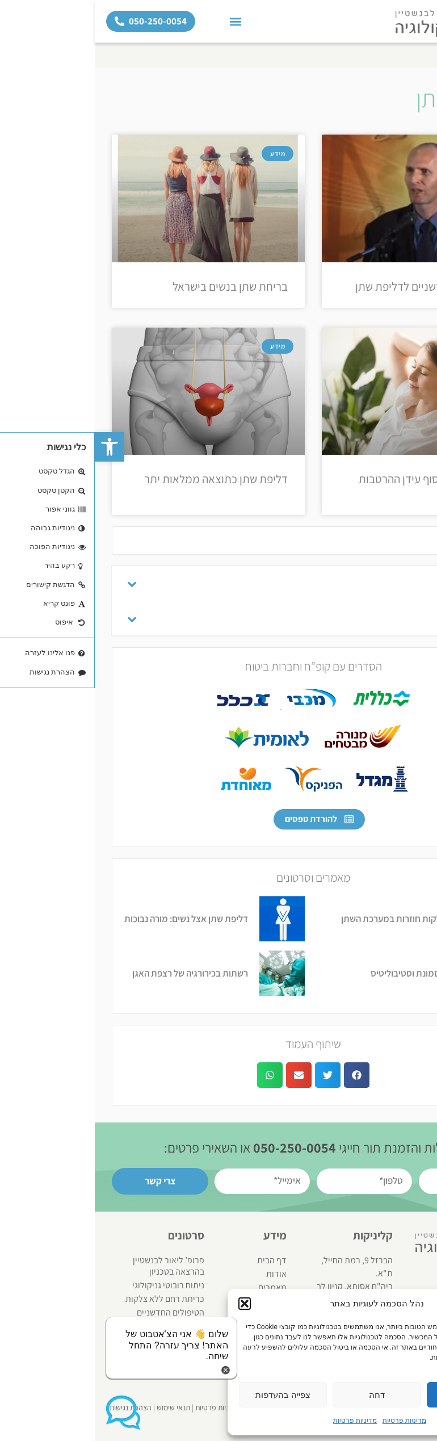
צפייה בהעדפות (188, 1395)
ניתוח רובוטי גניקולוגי (73, 1285)
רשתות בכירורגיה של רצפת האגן (95, 973)
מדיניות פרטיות (309, 1421)
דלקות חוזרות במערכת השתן (298, 918)
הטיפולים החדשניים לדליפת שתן (331, 286)
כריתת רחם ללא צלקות (70, 1299)
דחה (282, 1395)
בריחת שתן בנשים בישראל (135, 286)
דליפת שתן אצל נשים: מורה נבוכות (91, 918)
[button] (15, 447)
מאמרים (177, 1287)
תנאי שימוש (78, 1407)
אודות (181, 1274)
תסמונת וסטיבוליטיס (313, 973)
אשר (376, 1395)
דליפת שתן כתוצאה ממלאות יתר (121, 479)
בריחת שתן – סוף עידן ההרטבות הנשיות (333, 486)
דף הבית (416, 55)
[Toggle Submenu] (37, 583)
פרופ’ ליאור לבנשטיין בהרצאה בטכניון (74, 1265)
